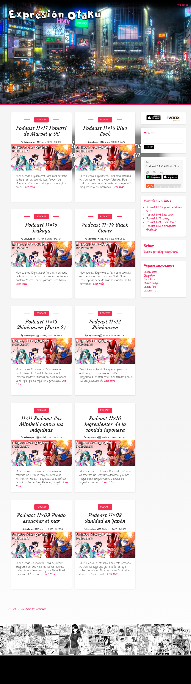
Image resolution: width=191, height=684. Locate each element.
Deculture (149, 280)
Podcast (41, 119)
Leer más (29, 187)
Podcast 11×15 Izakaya (158, 219)
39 (22, 609)
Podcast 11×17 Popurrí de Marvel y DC (164, 209)
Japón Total (150, 272)
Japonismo (150, 291)
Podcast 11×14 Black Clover (161, 222)
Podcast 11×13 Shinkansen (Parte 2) (161, 228)
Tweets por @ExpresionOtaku (161, 252)
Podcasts (183, 4)
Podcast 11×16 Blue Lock (159, 215)
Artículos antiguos (35, 609)
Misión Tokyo (151, 283)
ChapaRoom (150, 276)
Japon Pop (150, 287)
